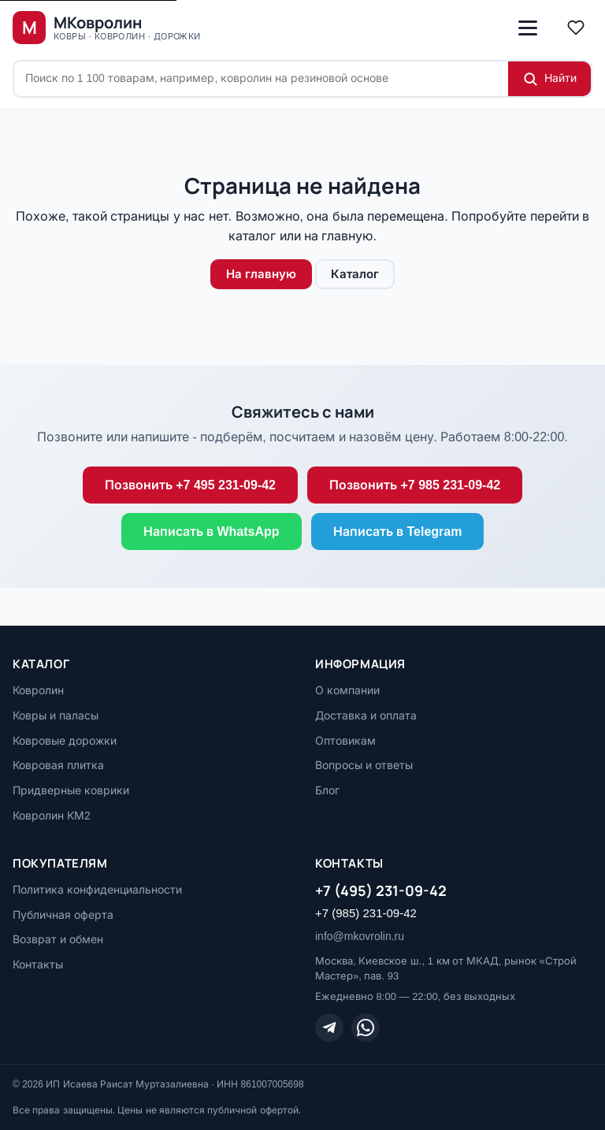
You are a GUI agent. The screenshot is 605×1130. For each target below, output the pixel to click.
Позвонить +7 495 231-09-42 (190, 485)
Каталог (355, 274)
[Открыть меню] (528, 27)
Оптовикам (345, 740)
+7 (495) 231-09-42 (381, 890)
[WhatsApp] (365, 1027)
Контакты (38, 964)
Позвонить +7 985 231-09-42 (414, 485)
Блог (327, 790)
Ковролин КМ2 (52, 815)
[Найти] (549, 78)
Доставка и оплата (366, 715)
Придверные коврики (71, 790)
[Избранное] (575, 27)
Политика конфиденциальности (97, 889)
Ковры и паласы (55, 715)
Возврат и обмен (58, 939)
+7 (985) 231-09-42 (366, 913)
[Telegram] (329, 1027)
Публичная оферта (63, 915)
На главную (261, 274)
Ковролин (38, 690)
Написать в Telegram (397, 531)
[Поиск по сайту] (261, 78)
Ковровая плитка (58, 765)
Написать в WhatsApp (211, 531)
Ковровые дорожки (65, 740)
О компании (347, 690)
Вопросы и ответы (364, 765)
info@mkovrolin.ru (359, 936)
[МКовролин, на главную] (107, 27)
